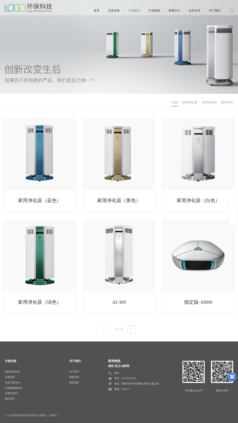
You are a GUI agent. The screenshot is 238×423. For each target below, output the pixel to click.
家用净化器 (190, 102)
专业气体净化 (12, 382)
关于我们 (215, 10)
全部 (175, 102)
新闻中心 (174, 10)
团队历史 (74, 377)
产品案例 (154, 10)
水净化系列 (11, 393)
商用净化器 (209, 102)
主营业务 (114, 10)
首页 (97, 10)
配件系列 (227, 102)
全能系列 (10, 377)
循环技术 (10, 398)
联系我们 (74, 382)
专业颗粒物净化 (13, 388)
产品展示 (134, 10)
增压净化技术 (12, 371)
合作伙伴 (194, 10)
